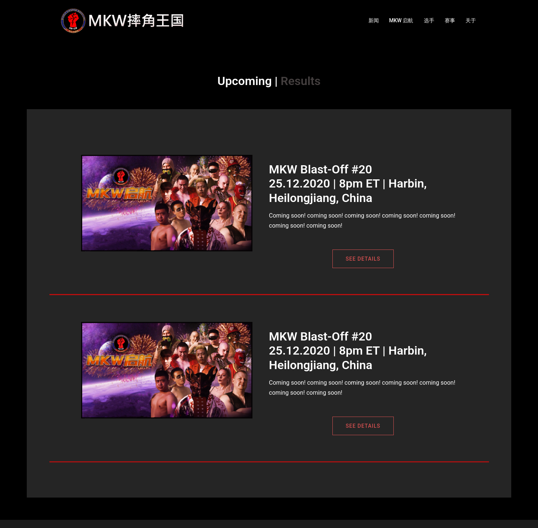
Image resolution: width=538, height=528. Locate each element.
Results (300, 81)
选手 (429, 20)
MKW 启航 (401, 20)
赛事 (450, 20)
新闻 (373, 20)
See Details (363, 259)
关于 (470, 20)
